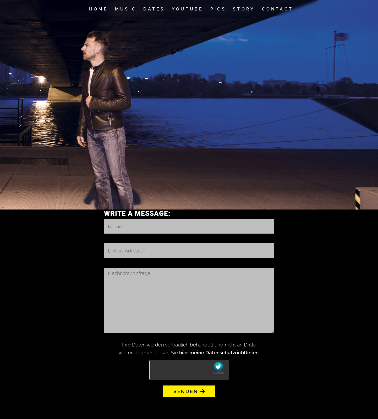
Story (244, 9)
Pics (218, 9)
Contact (277, 9)
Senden (189, 391)
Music (125, 9)
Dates (154, 9)
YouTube (188, 9)
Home (98, 9)
